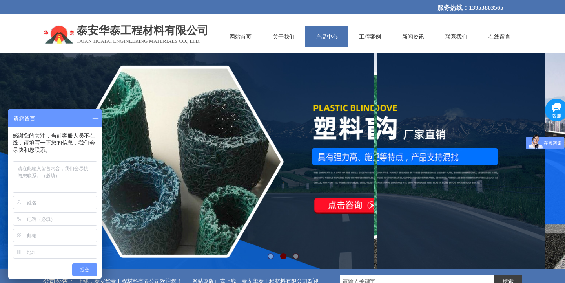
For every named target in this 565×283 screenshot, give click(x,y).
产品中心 (327, 36)
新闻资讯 (413, 36)
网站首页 (241, 36)
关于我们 (284, 36)
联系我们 (456, 36)
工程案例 (370, 36)
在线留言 (499, 36)
